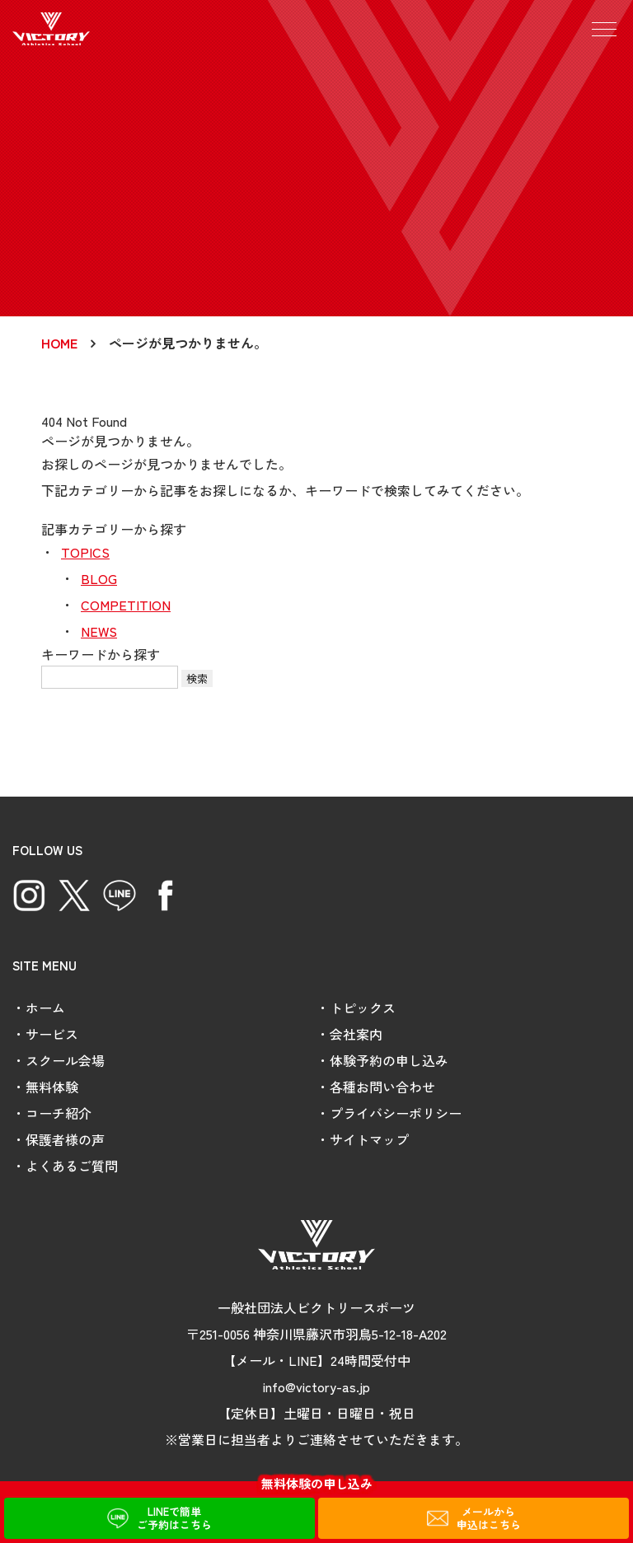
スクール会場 (65, 1060)
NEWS (99, 631)
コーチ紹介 (58, 1113)
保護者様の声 (65, 1139)
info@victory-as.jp (316, 1386)
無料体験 (52, 1086)
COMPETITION (126, 605)
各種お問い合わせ (382, 1086)
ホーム (45, 1007)
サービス (52, 1034)
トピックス (363, 1007)
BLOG (99, 578)
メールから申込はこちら (489, 1517)
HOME (59, 343)
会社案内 (356, 1034)
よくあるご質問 (72, 1166)
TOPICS (85, 552)
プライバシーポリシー (396, 1113)
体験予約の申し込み (389, 1060)
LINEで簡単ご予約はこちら (174, 1517)
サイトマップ (369, 1139)
